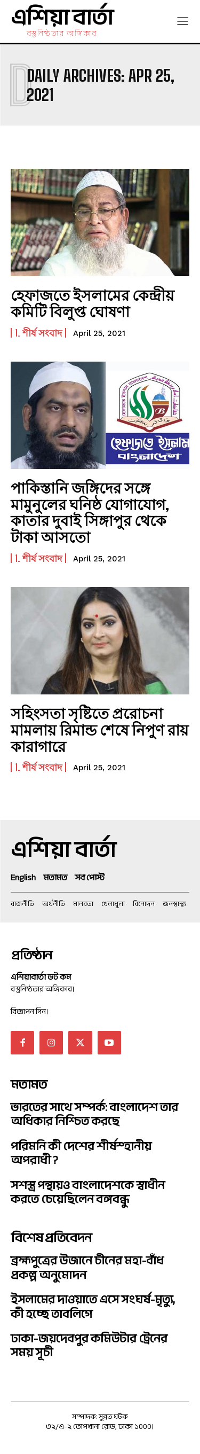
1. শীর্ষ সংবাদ (38, 333)
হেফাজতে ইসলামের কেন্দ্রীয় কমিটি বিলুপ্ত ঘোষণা (92, 303)
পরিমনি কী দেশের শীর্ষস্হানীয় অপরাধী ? (81, 1153)
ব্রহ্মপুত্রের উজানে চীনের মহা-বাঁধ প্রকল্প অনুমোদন (87, 1267)
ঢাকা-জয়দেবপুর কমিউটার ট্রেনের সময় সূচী (89, 1345)
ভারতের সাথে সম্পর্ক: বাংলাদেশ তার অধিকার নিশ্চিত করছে (94, 1114)
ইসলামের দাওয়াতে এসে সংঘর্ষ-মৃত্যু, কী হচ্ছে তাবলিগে (93, 1306)
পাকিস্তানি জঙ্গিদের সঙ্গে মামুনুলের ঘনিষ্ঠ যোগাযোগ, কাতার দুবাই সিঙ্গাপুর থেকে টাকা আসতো (90, 512)
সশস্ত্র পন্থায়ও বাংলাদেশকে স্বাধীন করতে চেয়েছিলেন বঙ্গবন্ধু (88, 1192)
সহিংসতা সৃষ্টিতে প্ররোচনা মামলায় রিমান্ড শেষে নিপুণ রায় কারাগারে (100, 729)
